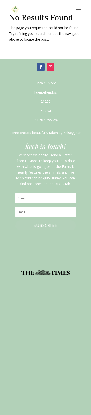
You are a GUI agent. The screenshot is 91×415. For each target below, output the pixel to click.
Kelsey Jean (72, 132)
